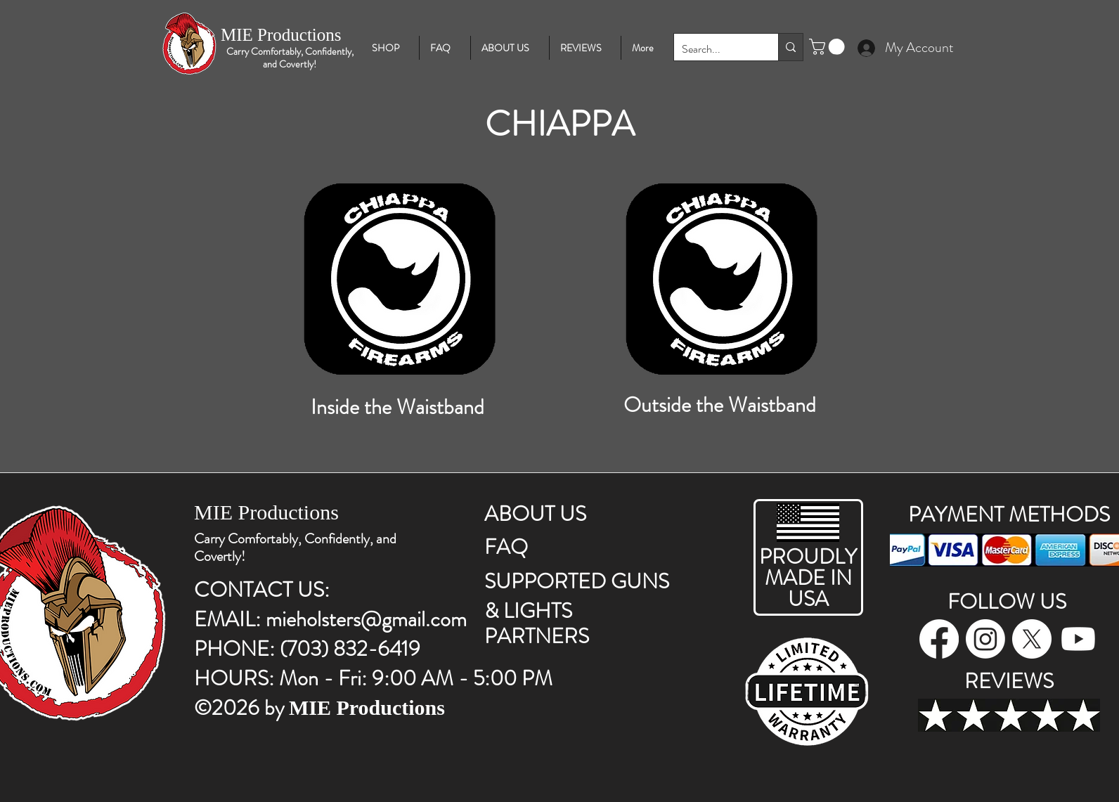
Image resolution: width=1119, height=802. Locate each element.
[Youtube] (1078, 639)
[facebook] (939, 639)
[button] (828, 47)
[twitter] (1032, 639)
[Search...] (715, 49)
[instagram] (985, 639)
